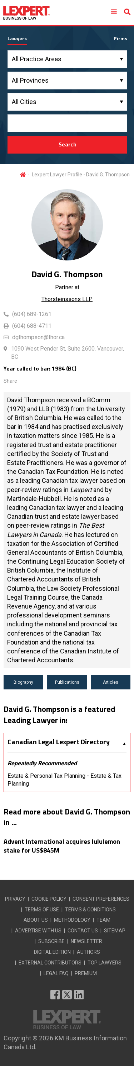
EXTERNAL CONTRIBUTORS (50, 963)
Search (67, 144)
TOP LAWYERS (104, 963)
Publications (67, 682)
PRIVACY (15, 899)
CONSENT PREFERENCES (101, 899)
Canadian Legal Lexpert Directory (59, 742)
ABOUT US (36, 920)
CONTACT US (83, 930)
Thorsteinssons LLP (67, 299)
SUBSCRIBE (51, 941)
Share (10, 381)
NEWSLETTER (86, 941)
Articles (110, 682)
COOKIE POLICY (48, 899)
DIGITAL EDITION (52, 952)
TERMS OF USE (42, 909)
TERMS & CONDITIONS (90, 909)
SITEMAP (114, 930)
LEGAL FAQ (56, 973)
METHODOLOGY (72, 920)
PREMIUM (86, 973)
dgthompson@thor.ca (38, 337)
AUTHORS (88, 952)
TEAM (103, 920)
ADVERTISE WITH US (38, 930)
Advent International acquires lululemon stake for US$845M (62, 846)
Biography (23, 682)
